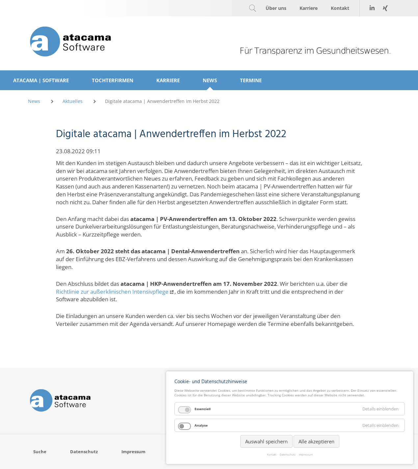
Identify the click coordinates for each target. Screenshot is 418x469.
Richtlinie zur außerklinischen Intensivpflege (112, 291)
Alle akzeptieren (316, 441)
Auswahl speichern (266, 441)
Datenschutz (288, 454)
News (34, 101)
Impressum (306, 454)
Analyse (201, 425)
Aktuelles (73, 101)
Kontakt (271, 454)
